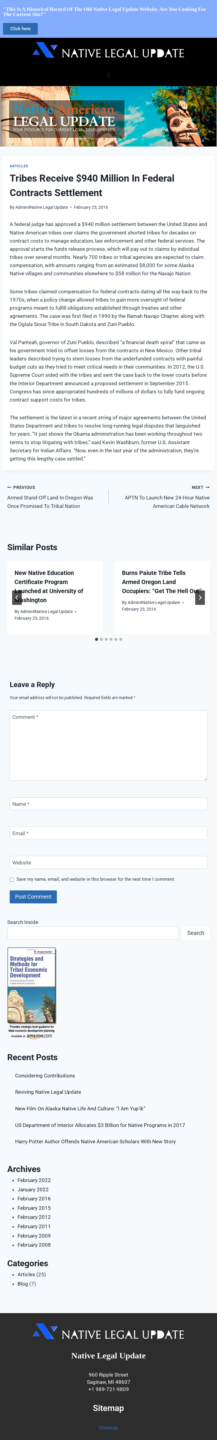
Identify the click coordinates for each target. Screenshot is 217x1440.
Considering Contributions (45, 1076)
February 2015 (34, 1208)
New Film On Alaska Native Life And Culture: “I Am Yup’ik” (80, 1109)
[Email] (108, 833)
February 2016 (34, 1199)
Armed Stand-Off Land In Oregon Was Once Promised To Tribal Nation (55, 496)
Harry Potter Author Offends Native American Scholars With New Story (95, 1141)
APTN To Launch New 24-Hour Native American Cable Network (162, 496)
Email (20, 833)
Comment (25, 717)
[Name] (108, 803)
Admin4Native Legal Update (41, 207)
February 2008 (34, 1245)
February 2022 (34, 1180)
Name (20, 804)
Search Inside (22, 922)
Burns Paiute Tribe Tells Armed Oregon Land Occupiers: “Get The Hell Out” (162, 582)
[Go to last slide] (17, 597)
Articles (19, 166)
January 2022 (33, 1190)
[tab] (96, 639)
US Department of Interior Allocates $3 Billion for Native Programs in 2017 (100, 1125)
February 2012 (34, 1217)
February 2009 (34, 1236)
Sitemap (108, 1428)
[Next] (200, 597)
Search (195, 933)
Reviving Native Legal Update (48, 1092)
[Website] (108, 862)
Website (21, 863)
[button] (108, 75)
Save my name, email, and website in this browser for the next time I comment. (95, 879)
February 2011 (34, 1226)
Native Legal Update (108, 1355)
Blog (23, 1284)
